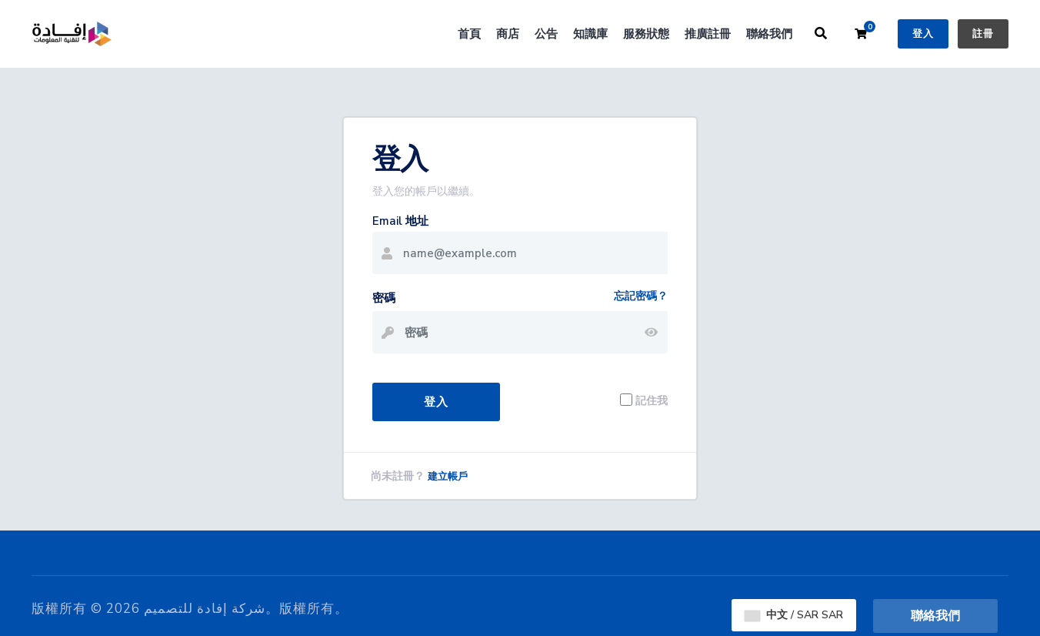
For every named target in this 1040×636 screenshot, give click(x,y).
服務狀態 (646, 34)
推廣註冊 (708, 34)
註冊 (983, 34)
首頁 (469, 34)
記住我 (651, 400)
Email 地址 (400, 221)
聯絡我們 (769, 34)
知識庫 (590, 34)
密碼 (383, 298)
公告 (546, 34)
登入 (923, 34)
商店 (507, 34)
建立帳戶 (448, 477)
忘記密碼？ (641, 296)
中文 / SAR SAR (794, 615)
